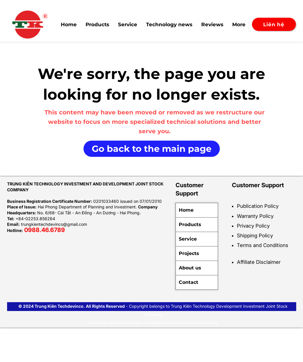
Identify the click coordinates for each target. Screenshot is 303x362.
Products (190, 224)
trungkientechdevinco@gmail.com (54, 224)
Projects (189, 253)
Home (186, 210)
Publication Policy (258, 206)
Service (188, 239)
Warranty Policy (255, 216)
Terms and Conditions (262, 245)
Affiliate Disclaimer (259, 262)
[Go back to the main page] (151, 149)
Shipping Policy (255, 235)
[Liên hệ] (274, 24)
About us (190, 268)
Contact (188, 282)
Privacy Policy (253, 226)
